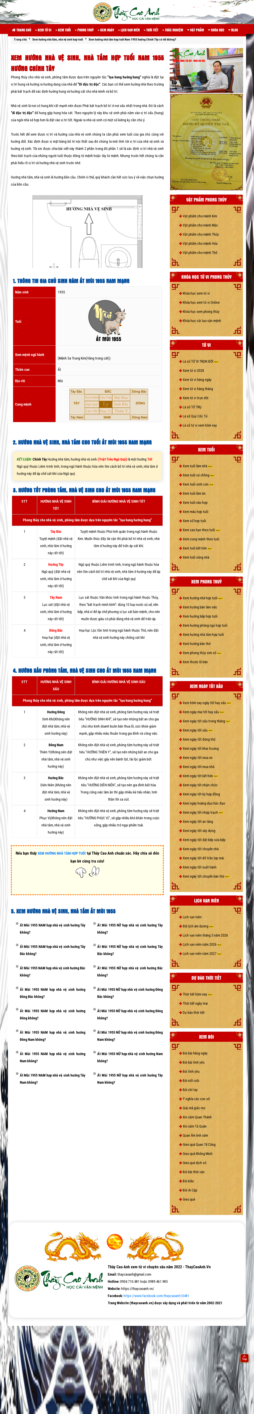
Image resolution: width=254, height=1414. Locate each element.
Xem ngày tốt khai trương (199, 748)
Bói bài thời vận (192, 1172)
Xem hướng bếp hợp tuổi (198, 616)
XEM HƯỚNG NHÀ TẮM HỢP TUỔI (62, 853)
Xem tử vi (43, 29)
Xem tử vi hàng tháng (196, 389)
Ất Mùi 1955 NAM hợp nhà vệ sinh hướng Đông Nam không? (52, 1036)
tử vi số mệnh (21, 1310)
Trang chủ (21, 29)
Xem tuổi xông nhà (194, 557)
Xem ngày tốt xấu (196, 730)
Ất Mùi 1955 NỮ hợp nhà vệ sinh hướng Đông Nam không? (130, 1036)
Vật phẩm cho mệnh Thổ (198, 253)
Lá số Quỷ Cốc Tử (193, 416)
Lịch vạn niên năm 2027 (200, 953)
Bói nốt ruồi (189, 1081)
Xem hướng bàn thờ (195, 644)
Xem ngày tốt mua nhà (196, 767)
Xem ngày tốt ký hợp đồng (199, 794)
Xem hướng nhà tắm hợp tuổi (201, 634)
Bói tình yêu (189, 1071)
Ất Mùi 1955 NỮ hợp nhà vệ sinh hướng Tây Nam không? (130, 1078)
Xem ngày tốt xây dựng (197, 831)
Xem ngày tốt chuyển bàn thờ (204, 876)
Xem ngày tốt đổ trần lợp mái (201, 858)
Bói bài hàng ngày (193, 1053)
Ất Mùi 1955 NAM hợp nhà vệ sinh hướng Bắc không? (52, 971)
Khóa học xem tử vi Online (199, 302)
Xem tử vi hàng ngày (195, 380)
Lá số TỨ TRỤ (190, 407)
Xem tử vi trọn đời (193, 398)
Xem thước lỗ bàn (193, 662)
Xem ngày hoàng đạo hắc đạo (202, 803)
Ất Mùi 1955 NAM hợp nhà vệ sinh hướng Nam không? (52, 1057)
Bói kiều (186, 1181)
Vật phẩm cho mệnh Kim (198, 216)
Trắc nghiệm (172, 29)
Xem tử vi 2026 (191, 370)
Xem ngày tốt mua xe (196, 758)
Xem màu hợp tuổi (193, 512)
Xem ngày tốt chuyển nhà (199, 849)
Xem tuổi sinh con (196, 484)
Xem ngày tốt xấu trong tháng (204, 721)
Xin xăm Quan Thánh (195, 1117)
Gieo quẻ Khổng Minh (196, 1154)
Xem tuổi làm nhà (195, 466)
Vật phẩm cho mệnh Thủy (199, 234)
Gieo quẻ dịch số (192, 1163)
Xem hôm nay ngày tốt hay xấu (205, 703)
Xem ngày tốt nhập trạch (201, 812)
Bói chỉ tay (188, 1090)
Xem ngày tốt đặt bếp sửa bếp (202, 840)
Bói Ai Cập (188, 1190)
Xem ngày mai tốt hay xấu (201, 712)
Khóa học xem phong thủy (199, 311)
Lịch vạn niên (129, 29)
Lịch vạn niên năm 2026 (200, 944)
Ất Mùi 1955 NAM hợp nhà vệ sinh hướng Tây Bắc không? (52, 950)
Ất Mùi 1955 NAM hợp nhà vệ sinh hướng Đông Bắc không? (52, 993)
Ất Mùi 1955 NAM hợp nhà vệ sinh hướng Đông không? (52, 1014)
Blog (233, 29)
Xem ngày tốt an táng (196, 821)
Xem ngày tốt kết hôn (198, 776)
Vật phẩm (195, 29)
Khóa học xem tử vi (194, 293)
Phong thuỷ (84, 29)
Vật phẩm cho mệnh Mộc (198, 225)
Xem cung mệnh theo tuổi (199, 539)
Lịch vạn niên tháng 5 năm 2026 (203, 935)
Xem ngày (106, 29)
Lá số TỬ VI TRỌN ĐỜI (198, 361)
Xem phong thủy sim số (200, 653)
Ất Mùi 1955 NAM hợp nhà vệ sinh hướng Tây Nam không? (52, 1078)
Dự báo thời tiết (192, 1012)
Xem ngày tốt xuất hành (197, 867)
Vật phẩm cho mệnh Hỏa (198, 243)
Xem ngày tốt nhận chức (198, 785)
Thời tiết (151, 29)
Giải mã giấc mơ (192, 1108)
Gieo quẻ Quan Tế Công (197, 1144)
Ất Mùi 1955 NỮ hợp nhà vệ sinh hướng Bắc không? (130, 971)
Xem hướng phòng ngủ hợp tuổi (203, 625)
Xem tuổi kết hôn (195, 548)
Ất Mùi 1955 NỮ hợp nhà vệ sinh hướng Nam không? (130, 1057)
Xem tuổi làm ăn (192, 493)
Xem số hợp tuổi (192, 521)
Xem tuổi (63, 29)
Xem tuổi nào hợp (193, 502)
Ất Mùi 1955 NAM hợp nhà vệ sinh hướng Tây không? (52, 928)
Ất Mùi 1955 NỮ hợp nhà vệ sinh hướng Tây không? (130, 928)
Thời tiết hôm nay (195, 994)
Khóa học (216, 29)
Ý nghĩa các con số (194, 1099)
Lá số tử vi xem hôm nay (198, 425)
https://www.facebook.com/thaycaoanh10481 (156, 1296)
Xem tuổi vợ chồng (197, 475)
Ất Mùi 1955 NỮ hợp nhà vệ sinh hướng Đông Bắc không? (130, 993)
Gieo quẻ (187, 1199)
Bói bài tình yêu (192, 1062)
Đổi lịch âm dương (196, 926)
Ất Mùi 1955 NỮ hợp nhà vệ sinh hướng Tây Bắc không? (130, 950)
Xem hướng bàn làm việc (198, 607)
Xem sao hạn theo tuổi (199, 530)
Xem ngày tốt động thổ (197, 739)
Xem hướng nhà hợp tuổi (201, 598)
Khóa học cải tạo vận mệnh (200, 321)
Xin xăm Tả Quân (193, 1126)
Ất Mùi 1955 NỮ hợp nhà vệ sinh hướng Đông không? (130, 1014)
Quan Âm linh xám (193, 1135)
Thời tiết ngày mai (193, 1003)
